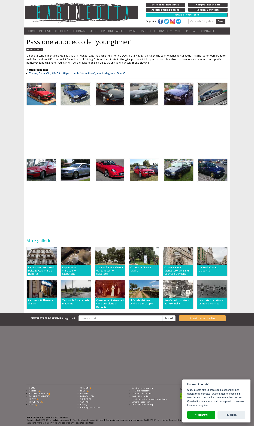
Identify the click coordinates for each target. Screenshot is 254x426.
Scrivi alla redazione (140, 391)
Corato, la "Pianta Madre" (140, 269)
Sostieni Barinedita (140, 397)
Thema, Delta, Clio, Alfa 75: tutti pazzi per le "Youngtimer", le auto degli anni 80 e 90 (77, 73)
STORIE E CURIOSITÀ (38, 394)
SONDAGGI (85, 400)
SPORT (94, 31)
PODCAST (192, 31)
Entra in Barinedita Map (142, 405)
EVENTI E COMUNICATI (39, 397)
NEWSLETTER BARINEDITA (53, 319)
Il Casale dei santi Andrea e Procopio (141, 302)
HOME (32, 31)
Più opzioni (231, 414)
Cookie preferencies (90, 408)
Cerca (220, 21)
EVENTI (133, 31)
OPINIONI (107, 31)
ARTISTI (120, 31)
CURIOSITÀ (61, 31)
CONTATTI (207, 31)
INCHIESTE (45, 31)
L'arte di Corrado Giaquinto (209, 269)
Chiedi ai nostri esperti (142, 389)
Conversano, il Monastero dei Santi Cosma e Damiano (176, 270)
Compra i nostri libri (140, 403)
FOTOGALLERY (163, 31)
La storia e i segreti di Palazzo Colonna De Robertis (41, 270)
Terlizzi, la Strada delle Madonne (75, 302)
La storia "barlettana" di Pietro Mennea (212, 302)
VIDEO (179, 31)
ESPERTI (146, 31)
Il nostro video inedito (202, 319)
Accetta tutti (201, 414)
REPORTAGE (79, 31)
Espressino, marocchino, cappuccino (69, 270)
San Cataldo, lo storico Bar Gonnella (177, 302)
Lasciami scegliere (197, 405)
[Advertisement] (127, 132)
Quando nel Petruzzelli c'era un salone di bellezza (110, 304)
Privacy (83, 405)
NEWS (31, 405)
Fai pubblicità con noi (141, 394)
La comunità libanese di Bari (40, 302)
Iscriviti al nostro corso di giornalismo (149, 400)
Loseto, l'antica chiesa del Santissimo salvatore (109, 270)
